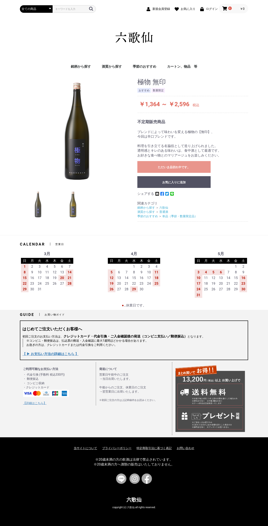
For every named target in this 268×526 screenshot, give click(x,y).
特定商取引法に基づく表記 (154, 448)
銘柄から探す (81, 66)
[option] (77, 131)
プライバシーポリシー (116, 448)
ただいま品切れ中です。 (174, 167)
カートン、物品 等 (182, 66)
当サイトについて (85, 448)
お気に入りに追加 (174, 182)
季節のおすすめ (144, 66)
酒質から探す (112, 66)
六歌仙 (163, 207)
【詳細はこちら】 (34, 403)
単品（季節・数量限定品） (179, 216)
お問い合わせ (185, 448)
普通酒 (163, 212)
